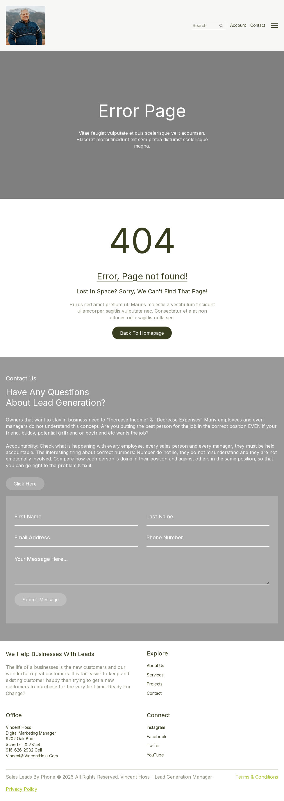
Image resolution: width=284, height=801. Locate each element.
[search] (221, 25)
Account (238, 25)
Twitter (153, 745)
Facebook (157, 736)
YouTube (155, 754)
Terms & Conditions (256, 777)
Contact (257, 25)
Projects (154, 683)
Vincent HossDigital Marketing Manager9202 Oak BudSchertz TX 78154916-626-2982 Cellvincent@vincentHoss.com (32, 741)
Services (155, 674)
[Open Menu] (274, 25)
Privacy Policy (21, 789)
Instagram (156, 727)
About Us (155, 665)
